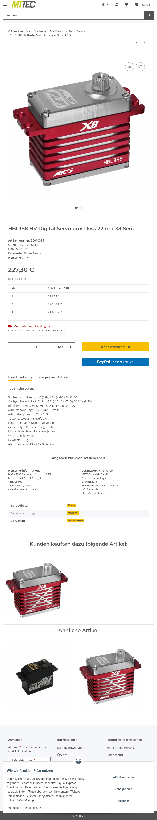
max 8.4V (73, 512)
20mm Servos (32, 253)
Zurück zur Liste (20, 31)
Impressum (17, 807)
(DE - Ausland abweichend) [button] (51, 330)
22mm (71, 505)
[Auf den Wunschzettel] (140, 66)
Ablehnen (120, 800)
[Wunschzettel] (126, 4)
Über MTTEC (65, 755)
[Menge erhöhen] (70, 347)
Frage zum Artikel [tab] (53, 377)
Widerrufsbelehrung (120, 748)
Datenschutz (36, 807)
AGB (109, 762)
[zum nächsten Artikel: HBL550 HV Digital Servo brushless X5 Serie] (144, 43)
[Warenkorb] (142, 4)
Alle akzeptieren (120, 777)
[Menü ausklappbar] (5, 2)
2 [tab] (80, 208)
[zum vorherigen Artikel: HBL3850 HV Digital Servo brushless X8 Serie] (136, 43)
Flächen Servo (75, 520)
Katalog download (69, 748)
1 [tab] (76, 208)
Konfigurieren (120, 789)
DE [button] (103, 4)
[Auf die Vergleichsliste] (129, 66)
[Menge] (36, 347)
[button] (116, 4)
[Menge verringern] (12, 347)
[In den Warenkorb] (11, 56)
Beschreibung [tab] (20, 377)
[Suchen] (74, 15)
